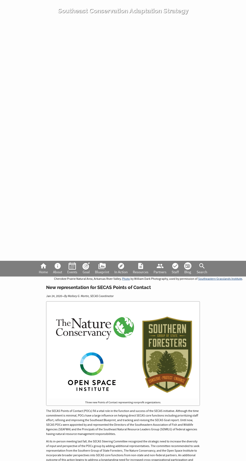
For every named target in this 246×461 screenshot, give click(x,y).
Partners (160, 268)
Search (202, 268)
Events (72, 268)
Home (43, 268)
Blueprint (102, 268)
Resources (140, 268)
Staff (175, 268)
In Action (121, 268)
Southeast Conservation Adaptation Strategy (123, 10)
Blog (187, 268)
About (57, 268)
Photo (126, 279)
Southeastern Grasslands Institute (220, 279)
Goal (86, 268)
